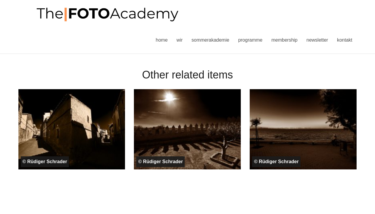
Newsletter (317, 40)
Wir (180, 40)
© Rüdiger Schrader (45, 161)
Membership (284, 40)
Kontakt (344, 40)
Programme (250, 40)
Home (162, 40)
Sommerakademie (210, 40)
